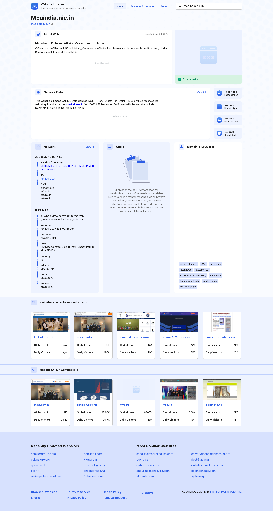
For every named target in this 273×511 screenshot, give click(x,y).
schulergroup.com (43, 454)
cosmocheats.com (203, 470)
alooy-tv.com (145, 476)
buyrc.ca (142, 459)
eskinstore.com (41, 459)
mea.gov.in (84, 337)
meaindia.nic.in (42, 23)
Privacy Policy (76, 497)
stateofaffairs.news (176, 337)
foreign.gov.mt (87, 405)
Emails (165, 6)
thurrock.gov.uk (94, 465)
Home (120, 6)
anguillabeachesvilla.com (153, 470)
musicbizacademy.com (221, 337)
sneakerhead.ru (94, 470)
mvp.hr (124, 405)
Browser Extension (142, 6)
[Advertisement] (101, 73)
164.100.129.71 (48, 178)
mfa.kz (167, 405)
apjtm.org (197, 476)
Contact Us (147, 492)
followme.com (93, 476)
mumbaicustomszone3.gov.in (140, 337)
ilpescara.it (38, 465)
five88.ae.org (200, 459)
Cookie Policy (112, 492)
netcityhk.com (93, 454)
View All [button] (201, 92)
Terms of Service (79, 492)
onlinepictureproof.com (46, 476)
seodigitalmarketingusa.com (154, 454)
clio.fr (35, 470)
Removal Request (115, 497)
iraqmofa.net (214, 405)
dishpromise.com (147, 465)
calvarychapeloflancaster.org (210, 454)
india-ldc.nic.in (44, 337)
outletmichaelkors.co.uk (207, 465)
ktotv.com (90, 459)
